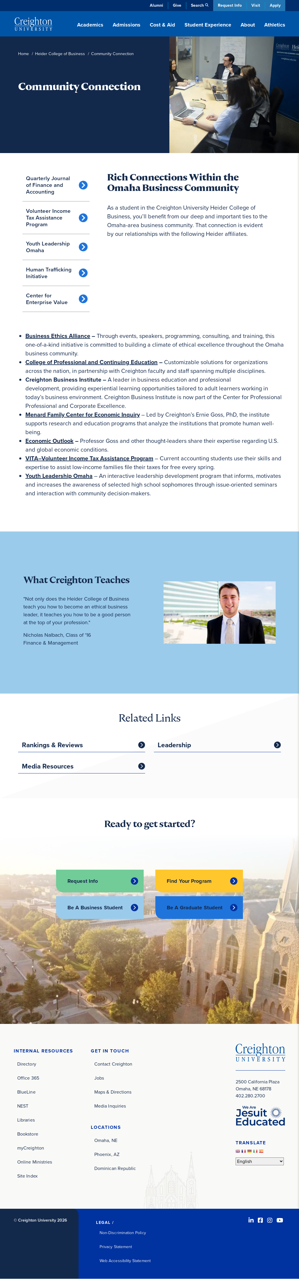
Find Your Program (189, 881)
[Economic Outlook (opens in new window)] (49, 440)
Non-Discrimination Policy (123, 1233)
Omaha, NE (105, 1140)
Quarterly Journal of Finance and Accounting (48, 185)
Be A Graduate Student (194, 907)
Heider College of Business (60, 54)
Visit (255, 5)
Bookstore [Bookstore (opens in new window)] (27, 1134)
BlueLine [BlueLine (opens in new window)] (26, 1092)
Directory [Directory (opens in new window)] (26, 1064)
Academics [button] (90, 25)
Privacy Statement (116, 1247)
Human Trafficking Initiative (49, 272)
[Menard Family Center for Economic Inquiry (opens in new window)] (82, 414)
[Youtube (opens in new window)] (279, 1220)
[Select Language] (260, 1161)
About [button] (248, 25)
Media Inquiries (110, 1106)
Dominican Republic (115, 1168)
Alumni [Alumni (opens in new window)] (156, 5)
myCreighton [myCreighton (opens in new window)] (30, 1148)
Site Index (27, 1176)
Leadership (174, 745)
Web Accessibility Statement (125, 1261)
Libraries (26, 1120)
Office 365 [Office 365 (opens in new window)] (28, 1078)
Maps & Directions (112, 1092)
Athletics (274, 25)
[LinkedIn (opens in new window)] (251, 1220)
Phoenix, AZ (106, 1154)
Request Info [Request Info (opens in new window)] (82, 881)
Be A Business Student (95, 907)
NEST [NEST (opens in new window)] (22, 1106)
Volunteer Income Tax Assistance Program (48, 218)
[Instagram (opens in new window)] (269, 1220)
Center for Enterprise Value (47, 298)
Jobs (99, 1078)
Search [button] (197, 5)
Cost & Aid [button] (162, 25)
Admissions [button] (126, 25)
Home (23, 54)
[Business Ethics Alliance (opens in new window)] (57, 335)
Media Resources (48, 766)
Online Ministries (34, 1162)
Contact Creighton (113, 1064)
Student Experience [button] (208, 25)
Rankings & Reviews (52, 745)
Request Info (230, 5)
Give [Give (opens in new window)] (177, 5)
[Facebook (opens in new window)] (260, 1220)
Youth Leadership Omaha (48, 247)
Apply (275, 5)
